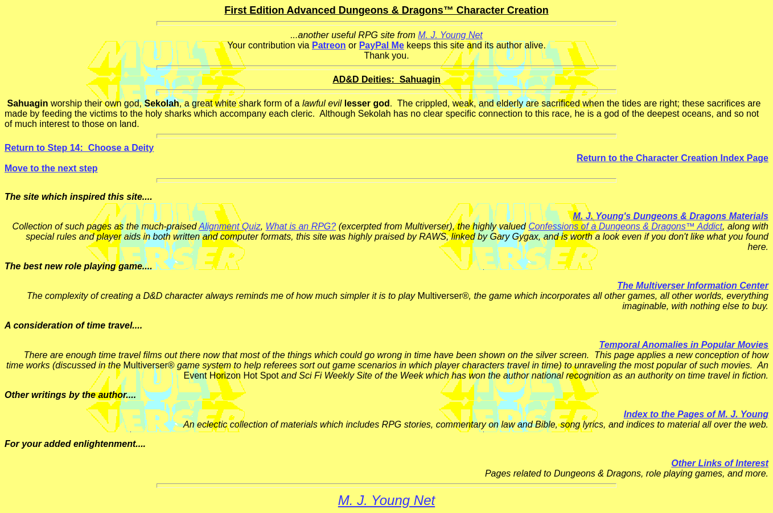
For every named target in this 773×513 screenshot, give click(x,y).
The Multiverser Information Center (692, 285)
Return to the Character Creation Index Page (672, 158)
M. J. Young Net (450, 35)
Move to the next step (51, 168)
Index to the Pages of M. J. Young (696, 414)
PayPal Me (381, 45)
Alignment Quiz (230, 226)
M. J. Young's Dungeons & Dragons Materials (670, 216)
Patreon (329, 45)
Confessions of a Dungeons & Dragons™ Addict (625, 226)
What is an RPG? (301, 226)
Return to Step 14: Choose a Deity (79, 148)
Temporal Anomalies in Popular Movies (683, 345)
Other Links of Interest (719, 463)
